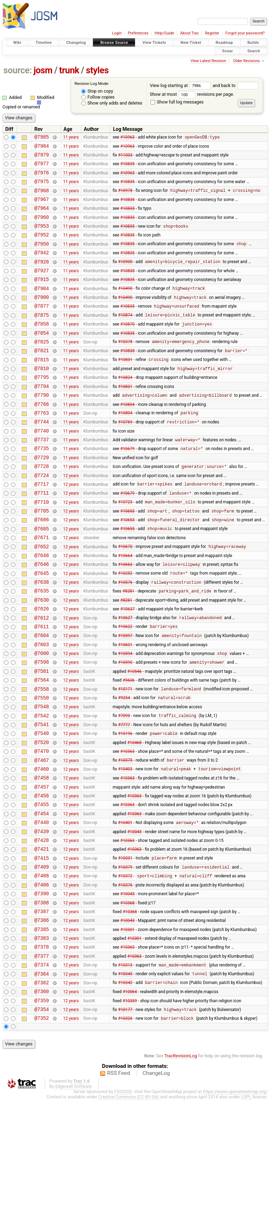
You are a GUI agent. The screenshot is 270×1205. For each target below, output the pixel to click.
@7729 (41, 496)
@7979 (41, 157)
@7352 (41, 1123)
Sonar (227, 50)
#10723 (125, 546)
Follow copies (98, 97)
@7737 (41, 476)
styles (97, 70)
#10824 (125, 406)
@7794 (41, 416)
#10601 (125, 705)
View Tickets (154, 42)
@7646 (41, 615)
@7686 (41, 565)
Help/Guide (164, 33)
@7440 (41, 904)
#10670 (125, 596)
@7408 (41, 963)
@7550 (41, 765)
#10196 (125, 805)
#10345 (125, 1073)
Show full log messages (177, 102)
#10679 (127, 486)
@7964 (41, 217)
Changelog (76, 42)
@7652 (41, 596)
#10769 (125, 456)
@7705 (41, 556)
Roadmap (224, 42)
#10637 (127, 665)
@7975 (41, 187)
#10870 (127, 347)
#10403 (125, 844)
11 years (71, 137)
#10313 (125, 1064)
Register (212, 33)
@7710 (41, 546)
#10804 (127, 436)
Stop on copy (97, 91)
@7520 (41, 814)
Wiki (17, 42)
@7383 (41, 1033)
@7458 (41, 854)
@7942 (41, 267)
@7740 (41, 466)
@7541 (41, 794)
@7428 (41, 924)
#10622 (125, 685)
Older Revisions (246, 61)
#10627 (125, 675)
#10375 (125, 834)
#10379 (125, 954)
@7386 (41, 1013)
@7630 (41, 655)
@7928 (41, 277)
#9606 (129, 745)
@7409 (41, 954)
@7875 (41, 337)
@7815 (41, 386)
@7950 (41, 257)
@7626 (41, 665)
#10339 (130, 1103)
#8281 (128, 645)
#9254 (124, 765)
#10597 (125, 695)
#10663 (125, 616)
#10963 (127, 138)
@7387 (41, 1003)
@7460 (41, 844)
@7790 (41, 426)
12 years (71, 516)
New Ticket (191, 42)
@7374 (41, 1063)
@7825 (41, 366)
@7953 (41, 237)
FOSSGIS (123, 1196)
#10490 (125, 307)
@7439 (41, 914)
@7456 (41, 874)
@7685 (41, 576)
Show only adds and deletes (111, 103)
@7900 (41, 317)
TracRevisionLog (181, 1161)
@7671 (41, 585)
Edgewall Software (73, 1191)
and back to (236, 85)
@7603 (41, 705)
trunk (69, 70)
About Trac (189, 33)
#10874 (125, 337)
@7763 (41, 446)
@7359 (41, 1103)
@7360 (41, 1093)
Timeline (44, 42)
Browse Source (114, 42)
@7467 (41, 834)
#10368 (127, 993)
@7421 (41, 934)
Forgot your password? (245, 33)
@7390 (41, 983)
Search (253, 50)
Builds (253, 42)
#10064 (130, 1093)
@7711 (41, 536)
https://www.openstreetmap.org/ (235, 1196)
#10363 (127, 824)
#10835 (127, 167)
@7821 (41, 376)
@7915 (41, 297)
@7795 (41, 406)
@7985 (41, 137)
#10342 (125, 1083)
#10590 (125, 725)
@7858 (41, 346)
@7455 (41, 884)
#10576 (125, 636)
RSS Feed (118, 1178)
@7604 (41, 695)
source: (18, 70)
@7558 (41, 755)
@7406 (41, 974)
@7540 (41, 804)
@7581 (41, 735)
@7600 (41, 715)
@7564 (41, 745)
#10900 (125, 277)
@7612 (41, 675)
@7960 (41, 227)
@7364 (41, 1073)
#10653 (127, 556)
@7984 (41, 148)
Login (117, 33)
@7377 (41, 1053)
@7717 (41, 526)
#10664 (125, 605)
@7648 (41, 605)
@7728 (41, 506)
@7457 (41, 864)
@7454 (41, 894)
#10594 (125, 715)
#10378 (125, 366)
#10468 (134, 814)
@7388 (41, 994)
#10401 (125, 904)
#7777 (124, 794)
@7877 (41, 326)
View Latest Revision (208, 61)
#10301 (127, 1023)
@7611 (41, 685)
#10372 (125, 964)
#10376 (125, 973)
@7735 (41, 486)
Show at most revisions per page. (192, 94)
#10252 (125, 625)
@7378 (41, 1043)
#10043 (134, 914)
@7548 (41, 774)
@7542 (41, 785)
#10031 (125, 944)
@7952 (41, 247)
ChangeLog (156, 1178)
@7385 (41, 1023)
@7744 (41, 456)
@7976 (41, 177)
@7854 (41, 357)
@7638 (41, 635)
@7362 (41, 1083)
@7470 (41, 824)
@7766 (41, 436)
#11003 (125, 157)
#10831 (125, 386)
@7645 (41, 625)
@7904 (41, 307)
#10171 (125, 755)
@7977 (41, 167)
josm (42, 70)
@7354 (41, 1113)
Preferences (138, 33)
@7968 (41, 197)
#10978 (125, 197)
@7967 (41, 207)
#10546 (134, 734)
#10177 (125, 1113)
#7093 (124, 785)
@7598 (41, 725)
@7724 (41, 516)
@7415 (41, 944)
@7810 (41, 396)
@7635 (41, 645)
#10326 (125, 1123)
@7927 (41, 287)
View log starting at (181, 85)
